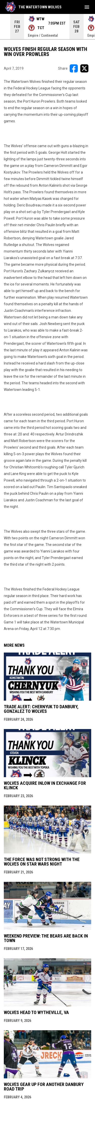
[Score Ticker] (47, 26)
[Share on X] (84, 68)
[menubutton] (87, 7)
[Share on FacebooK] (74, 68)
